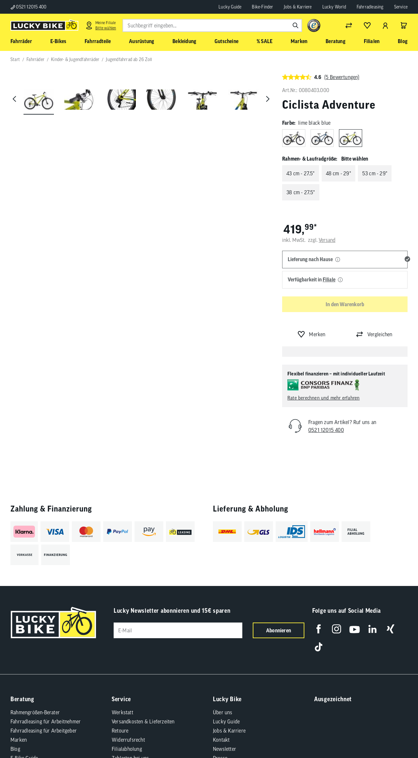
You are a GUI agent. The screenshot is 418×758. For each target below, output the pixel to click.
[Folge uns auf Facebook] (318, 629)
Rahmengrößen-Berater (35, 712)
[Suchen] (295, 25)
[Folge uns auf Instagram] (336, 629)
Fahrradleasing (370, 6)
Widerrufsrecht (128, 740)
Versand (327, 240)
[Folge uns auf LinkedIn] (372, 629)
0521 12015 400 (28, 6)
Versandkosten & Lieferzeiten (143, 721)
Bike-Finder (262, 6)
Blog (15, 749)
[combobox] (212, 25)
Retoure (120, 731)
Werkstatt (122, 712)
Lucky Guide (229, 6)
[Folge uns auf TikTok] (318, 646)
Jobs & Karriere (298, 6)
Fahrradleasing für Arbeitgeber (43, 731)
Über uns (223, 712)
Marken (18, 740)
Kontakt (221, 740)
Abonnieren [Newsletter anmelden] (278, 630)
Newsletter (224, 749)
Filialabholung (127, 749)
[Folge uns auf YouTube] (354, 629)
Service (401, 6)
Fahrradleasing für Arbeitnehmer (45, 721)
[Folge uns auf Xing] (390, 629)
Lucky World (334, 6)
